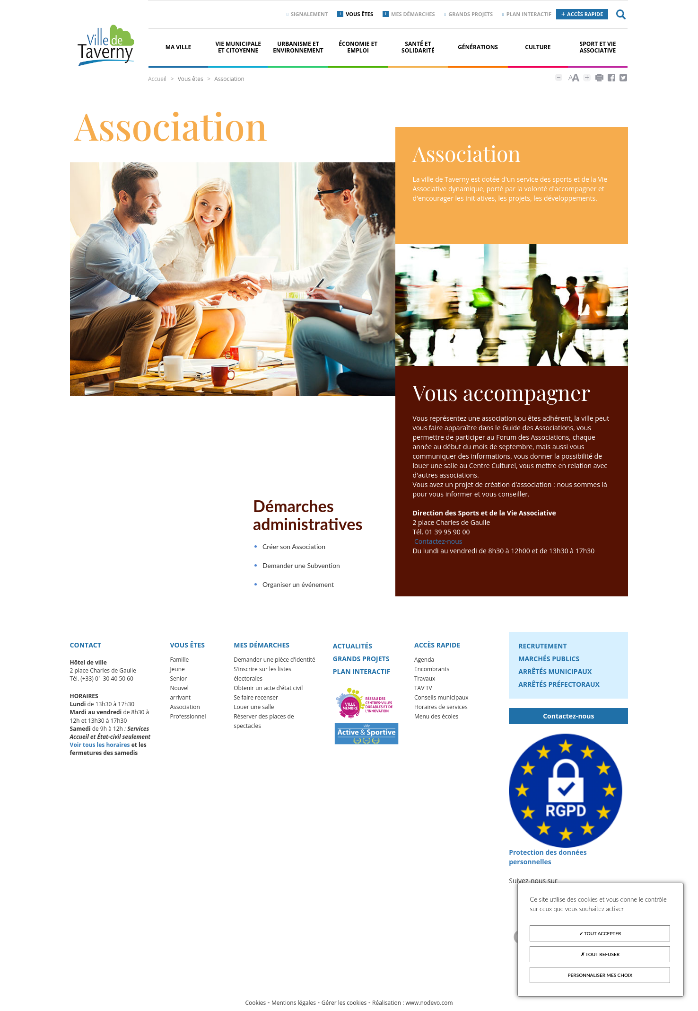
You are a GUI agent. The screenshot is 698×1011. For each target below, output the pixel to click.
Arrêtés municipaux (555, 675)
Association (185, 711)
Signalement (309, 14)
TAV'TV (423, 692)
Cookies (255, 1006)
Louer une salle (254, 711)
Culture (537, 47)
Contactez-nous (438, 545)
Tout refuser (600, 954)
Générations (478, 47)
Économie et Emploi (358, 47)
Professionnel (188, 720)
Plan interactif (528, 14)
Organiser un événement (292, 588)
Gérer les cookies (344, 1006)
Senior (178, 682)
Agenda (424, 663)
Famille (179, 663)
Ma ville (179, 47)
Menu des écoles (436, 720)
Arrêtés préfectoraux (559, 687)
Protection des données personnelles (547, 860)
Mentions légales (293, 1006)
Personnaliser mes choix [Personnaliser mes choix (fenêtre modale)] (600, 975)
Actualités (352, 649)
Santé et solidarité (418, 47)
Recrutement (542, 649)
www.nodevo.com (429, 1006)
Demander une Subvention (295, 569)
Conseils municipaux (441, 701)
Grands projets (470, 14)
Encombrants (431, 673)
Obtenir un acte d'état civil (268, 692)
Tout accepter (600, 933)
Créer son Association (287, 550)
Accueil (157, 79)
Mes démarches (413, 14)
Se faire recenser (256, 701)
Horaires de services (441, 711)
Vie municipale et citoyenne (238, 47)
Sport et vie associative (598, 47)
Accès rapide (585, 14)
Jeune (177, 673)
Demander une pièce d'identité (274, 663)
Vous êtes (359, 14)
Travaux (424, 682)
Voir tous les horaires (100, 749)
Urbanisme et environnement (298, 47)
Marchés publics (548, 662)
